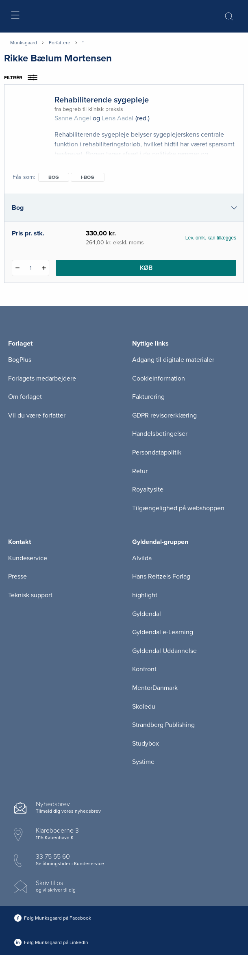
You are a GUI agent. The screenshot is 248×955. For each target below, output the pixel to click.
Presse (17, 576)
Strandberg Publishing (163, 725)
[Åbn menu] (15, 16)
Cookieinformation (158, 378)
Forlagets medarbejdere (42, 378)
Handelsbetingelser (159, 434)
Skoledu (143, 707)
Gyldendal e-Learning (162, 632)
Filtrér (23, 77)
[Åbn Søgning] (229, 16)
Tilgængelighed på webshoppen (178, 508)
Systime (143, 762)
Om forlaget (25, 397)
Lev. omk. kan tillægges (210, 238)
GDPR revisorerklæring (164, 415)
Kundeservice (27, 558)
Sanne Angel (72, 118)
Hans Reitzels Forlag (161, 576)
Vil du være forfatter (36, 415)
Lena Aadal (117, 118)
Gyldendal (146, 614)
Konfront (144, 669)
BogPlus (19, 360)
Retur (140, 471)
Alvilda (142, 558)
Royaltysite (147, 489)
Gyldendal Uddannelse (164, 651)
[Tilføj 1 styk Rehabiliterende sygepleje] (44, 268)
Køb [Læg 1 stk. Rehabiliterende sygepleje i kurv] (146, 268)
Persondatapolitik (156, 452)
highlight (144, 595)
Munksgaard (23, 43)
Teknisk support (30, 595)
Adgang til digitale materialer (173, 360)
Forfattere (59, 43)
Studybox (145, 744)
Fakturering (148, 397)
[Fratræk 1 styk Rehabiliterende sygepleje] (17, 268)
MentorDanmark (155, 688)
